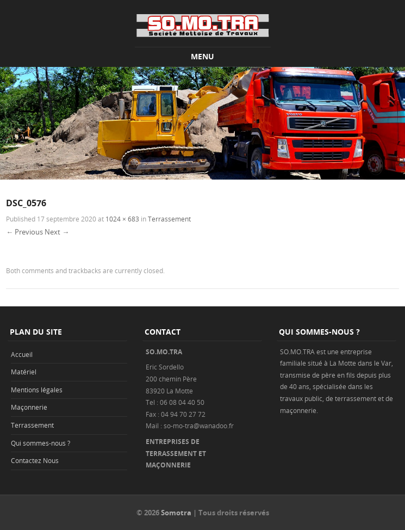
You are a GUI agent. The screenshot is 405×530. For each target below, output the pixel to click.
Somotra (176, 512)
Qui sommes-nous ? (40, 443)
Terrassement (169, 218)
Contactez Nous (35, 460)
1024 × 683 (122, 218)
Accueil (22, 354)
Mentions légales (37, 389)
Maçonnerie (29, 407)
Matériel (23, 371)
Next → (57, 232)
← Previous (24, 232)
